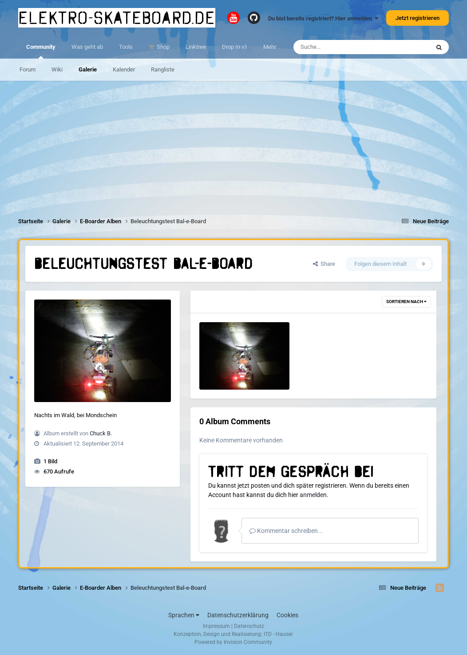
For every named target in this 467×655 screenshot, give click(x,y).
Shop (162, 46)
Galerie (88, 69)
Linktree (196, 46)
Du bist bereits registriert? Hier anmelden (323, 18)
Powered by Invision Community (233, 642)
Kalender (124, 69)
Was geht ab (87, 46)
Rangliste (162, 69)
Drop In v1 (234, 46)
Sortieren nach (406, 301)
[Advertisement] (233, 143)
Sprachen (183, 615)
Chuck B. (101, 433)
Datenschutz (249, 626)
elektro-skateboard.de (116, 18)
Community (40, 51)
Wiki (57, 69)
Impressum (216, 626)
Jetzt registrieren (417, 18)
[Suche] (344, 47)
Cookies (287, 615)
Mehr (269, 46)
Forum (28, 69)
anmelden (313, 494)
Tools (126, 46)
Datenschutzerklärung (238, 615)
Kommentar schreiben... (286, 530)
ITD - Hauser (278, 634)
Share (324, 263)
